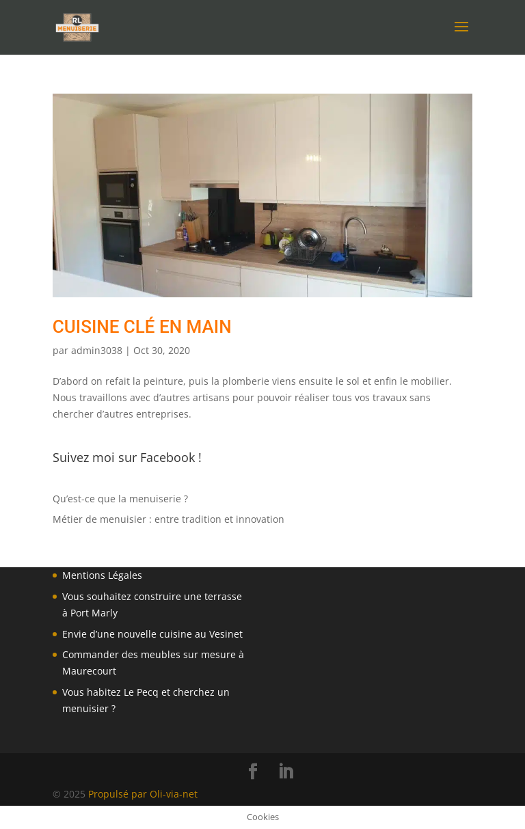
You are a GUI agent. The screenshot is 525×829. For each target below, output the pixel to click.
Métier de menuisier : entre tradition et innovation (168, 519)
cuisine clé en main (142, 326)
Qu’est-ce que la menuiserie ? (120, 498)
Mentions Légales (102, 575)
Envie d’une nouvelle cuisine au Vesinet (152, 633)
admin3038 (96, 350)
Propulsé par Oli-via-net (143, 793)
